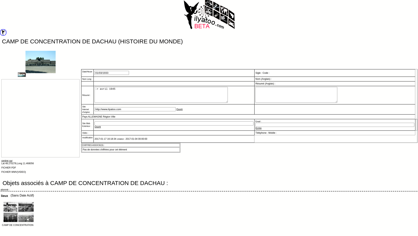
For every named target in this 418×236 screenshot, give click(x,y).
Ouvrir (179, 111)
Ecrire (258, 129)
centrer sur (6, 160)
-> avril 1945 (169, 94)
